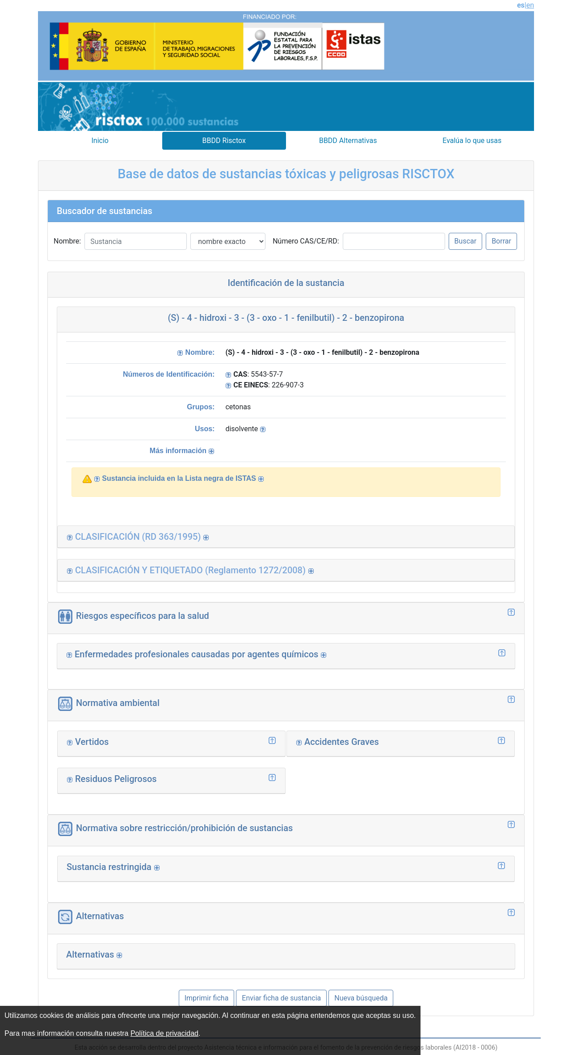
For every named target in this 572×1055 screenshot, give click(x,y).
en (530, 5)
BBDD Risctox (224, 140)
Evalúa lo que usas (471, 140)
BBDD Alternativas (348, 140)
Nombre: (67, 241)
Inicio (100, 140)
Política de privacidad (164, 1033)
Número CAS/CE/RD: (306, 241)
